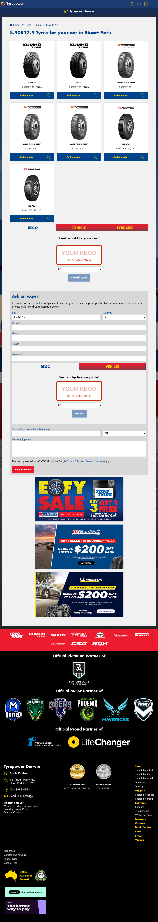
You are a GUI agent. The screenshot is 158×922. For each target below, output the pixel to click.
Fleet (138, 831)
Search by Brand (144, 778)
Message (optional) (22, 439)
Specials (140, 819)
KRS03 (78, 82)
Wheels (140, 790)
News (139, 835)
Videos (139, 840)
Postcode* (17, 354)
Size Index (9, 850)
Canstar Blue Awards (15, 854)
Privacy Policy (74, 461)
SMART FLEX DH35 (78, 144)
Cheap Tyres (10, 862)
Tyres (138, 766)
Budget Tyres (10, 858)
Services (140, 803)
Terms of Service (94, 461)
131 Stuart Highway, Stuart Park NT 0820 (22, 781)
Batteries (139, 807)
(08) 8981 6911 (20, 789)
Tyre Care (140, 782)
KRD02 (32, 82)
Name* (16, 323)
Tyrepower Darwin (79, 11)
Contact (140, 823)
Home (14, 25)
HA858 (126, 144)
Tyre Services (142, 811)
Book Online (143, 827)
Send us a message (21, 796)
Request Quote (23, 469)
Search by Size (143, 774)
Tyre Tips (139, 786)
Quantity (107, 312)
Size (14, 312)
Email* (15, 344)
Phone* (16, 333)
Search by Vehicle (144, 770)
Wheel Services (143, 815)
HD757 (32, 206)
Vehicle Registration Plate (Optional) (31, 429)
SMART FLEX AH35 (125, 82)
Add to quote (26, 95)
